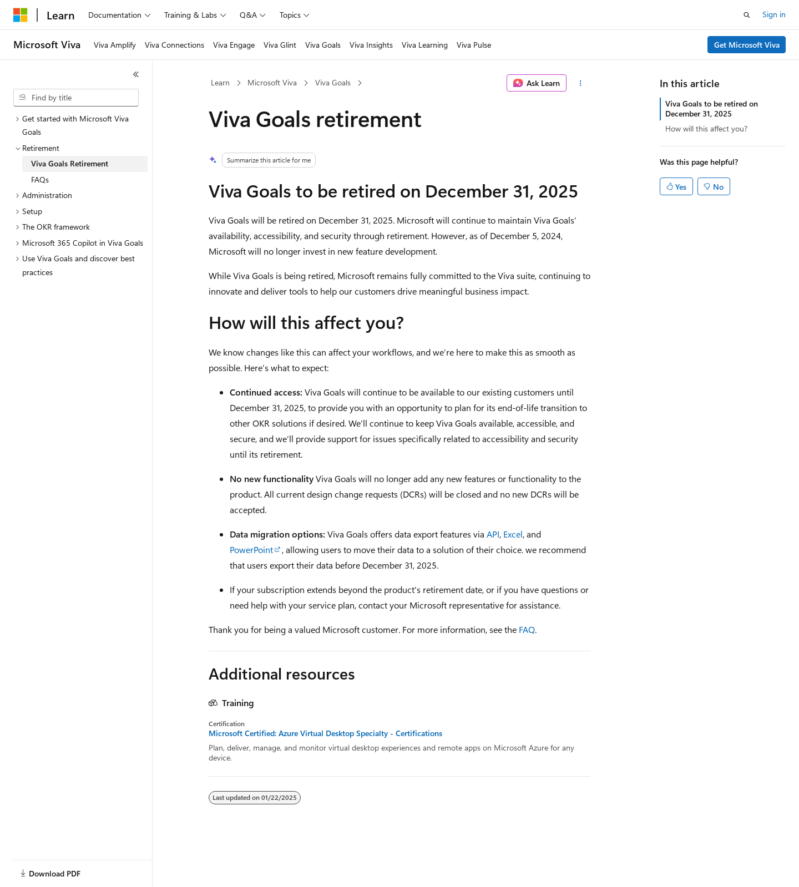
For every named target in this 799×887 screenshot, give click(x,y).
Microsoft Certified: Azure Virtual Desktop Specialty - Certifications (325, 733)
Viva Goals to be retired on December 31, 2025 (711, 108)
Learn (220, 82)
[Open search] (747, 15)
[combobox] (76, 98)
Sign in (774, 14)
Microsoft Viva (272, 82)
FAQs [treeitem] (40, 179)
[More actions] (580, 83)
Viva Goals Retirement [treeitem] (69, 163)
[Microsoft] (20, 15)
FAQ (527, 629)
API (493, 534)
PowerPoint (251, 549)
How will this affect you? (706, 128)
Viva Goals (333, 82)
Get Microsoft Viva (747, 44)
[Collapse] (136, 74)
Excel (513, 534)
